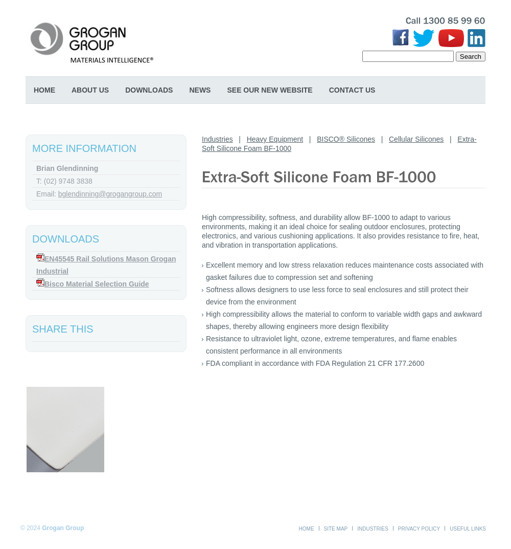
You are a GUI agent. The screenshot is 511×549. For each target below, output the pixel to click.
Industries (217, 139)
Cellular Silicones (416, 139)
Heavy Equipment (275, 139)
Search (470, 56)
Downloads (149, 90)
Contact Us (352, 90)
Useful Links (468, 529)
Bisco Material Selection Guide (96, 284)
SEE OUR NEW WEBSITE (269, 90)
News (200, 90)
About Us (90, 90)
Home (44, 90)
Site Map (336, 529)
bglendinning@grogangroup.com (110, 194)
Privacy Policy (419, 529)
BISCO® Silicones (346, 139)
